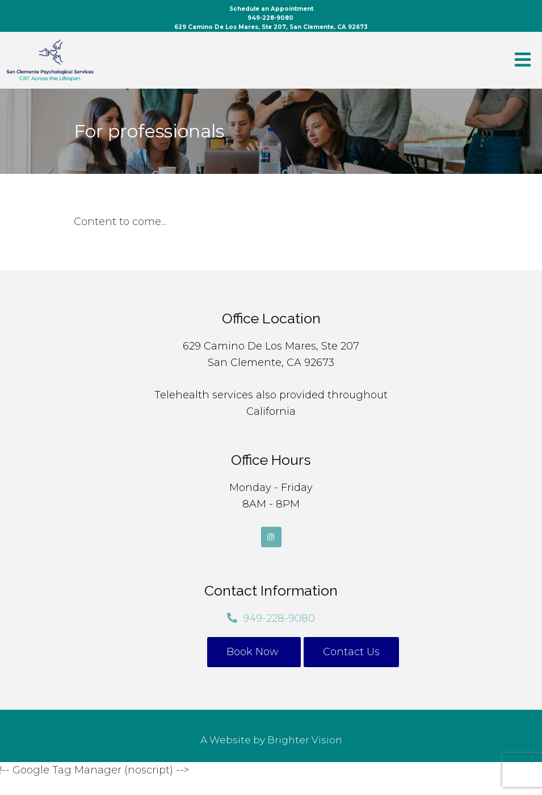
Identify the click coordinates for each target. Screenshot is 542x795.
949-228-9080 (279, 618)
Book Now (253, 652)
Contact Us (351, 652)
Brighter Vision (304, 740)
